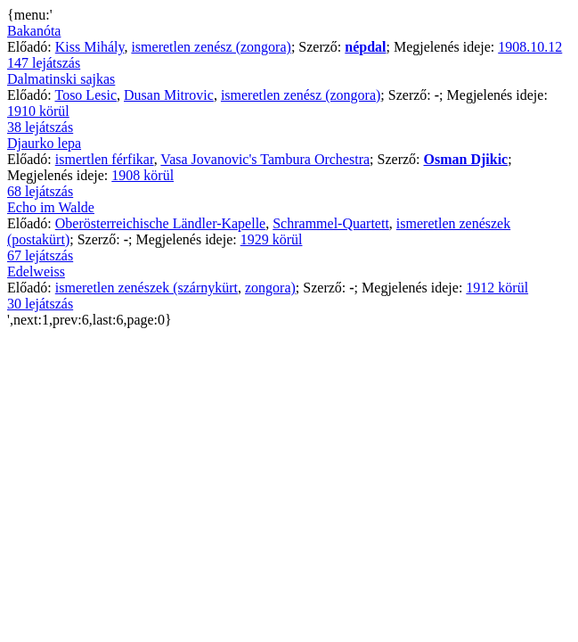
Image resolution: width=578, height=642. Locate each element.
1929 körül (271, 239)
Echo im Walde (50, 207)
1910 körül (38, 111)
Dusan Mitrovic (169, 95)
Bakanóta (34, 30)
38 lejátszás (40, 127)
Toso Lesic (85, 95)
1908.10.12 (530, 46)
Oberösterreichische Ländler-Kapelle (160, 223)
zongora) (270, 287)
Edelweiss (36, 271)
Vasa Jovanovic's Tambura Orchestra (265, 159)
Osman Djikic (466, 159)
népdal (365, 46)
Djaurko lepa (44, 143)
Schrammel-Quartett (331, 223)
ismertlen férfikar (104, 159)
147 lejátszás (43, 62)
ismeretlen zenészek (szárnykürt (146, 287)
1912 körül (497, 287)
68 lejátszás (40, 191)
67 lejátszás (40, 255)
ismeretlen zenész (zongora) (210, 46)
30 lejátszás (40, 303)
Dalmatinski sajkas (61, 78)
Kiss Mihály (90, 46)
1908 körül (142, 175)
